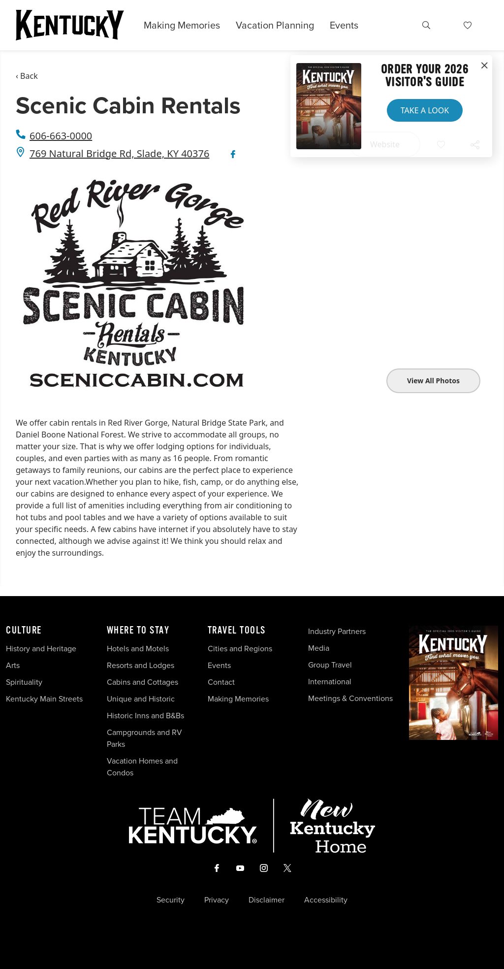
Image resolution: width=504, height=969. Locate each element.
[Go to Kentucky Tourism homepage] (70, 25)
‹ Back (27, 75)
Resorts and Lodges (140, 665)
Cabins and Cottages (142, 682)
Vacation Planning (275, 25)
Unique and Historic (141, 698)
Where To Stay (138, 630)
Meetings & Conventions (350, 698)
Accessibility (325, 900)
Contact (221, 682)
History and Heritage (42, 648)
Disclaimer (266, 900)
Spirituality (25, 682)
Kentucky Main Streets (44, 698)
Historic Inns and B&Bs (145, 715)
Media (318, 648)
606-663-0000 (61, 135)
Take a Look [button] (425, 110)
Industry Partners (337, 631)
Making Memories (182, 25)
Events (344, 25)
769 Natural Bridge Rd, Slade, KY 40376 (119, 153)
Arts (13, 665)
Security (171, 900)
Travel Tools (237, 630)
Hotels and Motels (138, 648)
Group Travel (330, 664)
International (329, 681)
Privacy (216, 900)
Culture (24, 630)
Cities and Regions (240, 648)
